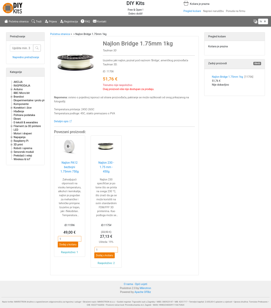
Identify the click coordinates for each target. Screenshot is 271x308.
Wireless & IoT (22, 159)
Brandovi (19, 96)
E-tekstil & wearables (26, 122)
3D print (18, 144)
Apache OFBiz (142, 292)
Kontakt (99, 21)
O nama (128, 284)
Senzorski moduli (24, 152)
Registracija (69, 21)
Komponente (21, 104)
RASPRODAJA (22, 85)
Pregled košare (192, 11)
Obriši (257, 63)
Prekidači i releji (23, 155)
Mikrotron (145, 288)
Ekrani (17, 118)
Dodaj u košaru (67, 244)
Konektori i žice (23, 107)
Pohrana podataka (24, 115)
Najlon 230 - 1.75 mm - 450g (106, 167)
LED (16, 129)
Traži (36, 21)
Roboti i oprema (23, 148)
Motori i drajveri (23, 133)
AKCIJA (18, 82)
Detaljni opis (61, 121)
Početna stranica (16, 21)
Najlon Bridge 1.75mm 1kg (232, 76)
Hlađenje (19, 111)
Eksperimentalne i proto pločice (32, 100)
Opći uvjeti (141, 284)
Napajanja (20, 137)
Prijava (50, 21)
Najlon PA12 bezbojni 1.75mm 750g (69, 167)
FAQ (85, 21)
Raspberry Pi (21, 140)
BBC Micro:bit (22, 93)
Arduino (18, 89)
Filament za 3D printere (27, 126)
